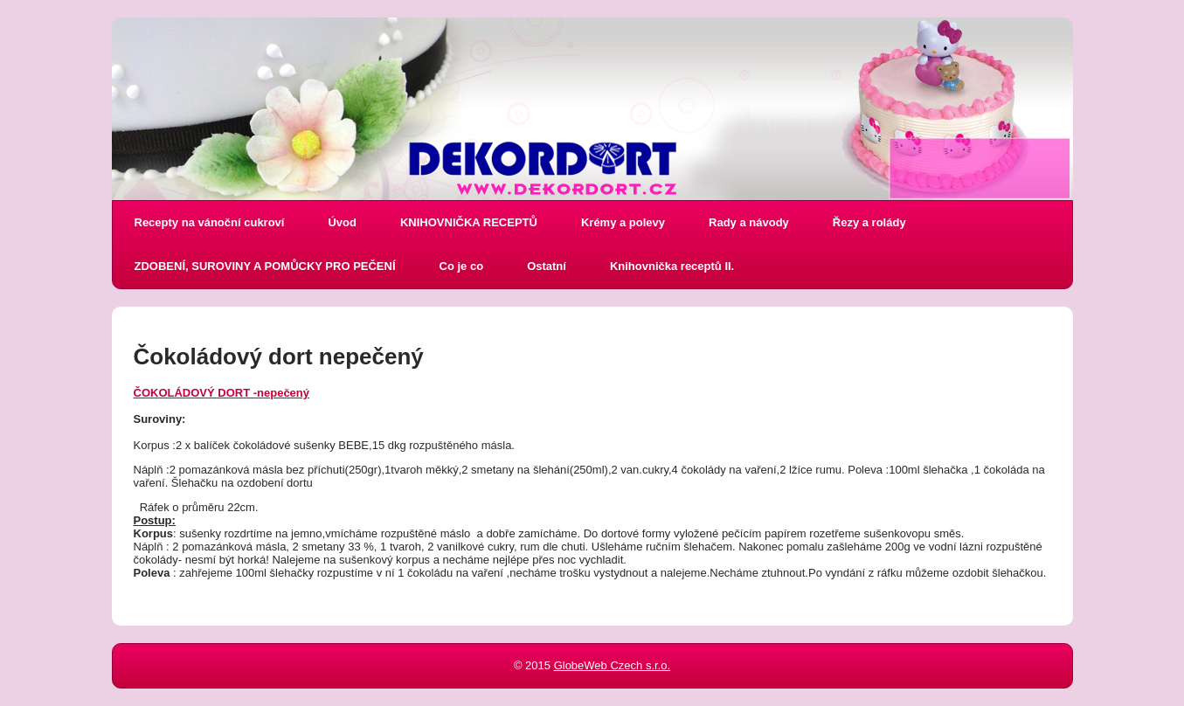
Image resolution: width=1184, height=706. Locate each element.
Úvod (342, 222)
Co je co (462, 266)
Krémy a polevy (623, 222)
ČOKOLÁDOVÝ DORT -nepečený (222, 392)
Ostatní (546, 266)
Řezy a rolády (869, 222)
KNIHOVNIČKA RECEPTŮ (468, 222)
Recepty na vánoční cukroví (210, 222)
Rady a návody (749, 222)
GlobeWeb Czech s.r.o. (612, 665)
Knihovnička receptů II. (672, 266)
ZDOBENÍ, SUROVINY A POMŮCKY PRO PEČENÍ (265, 266)
